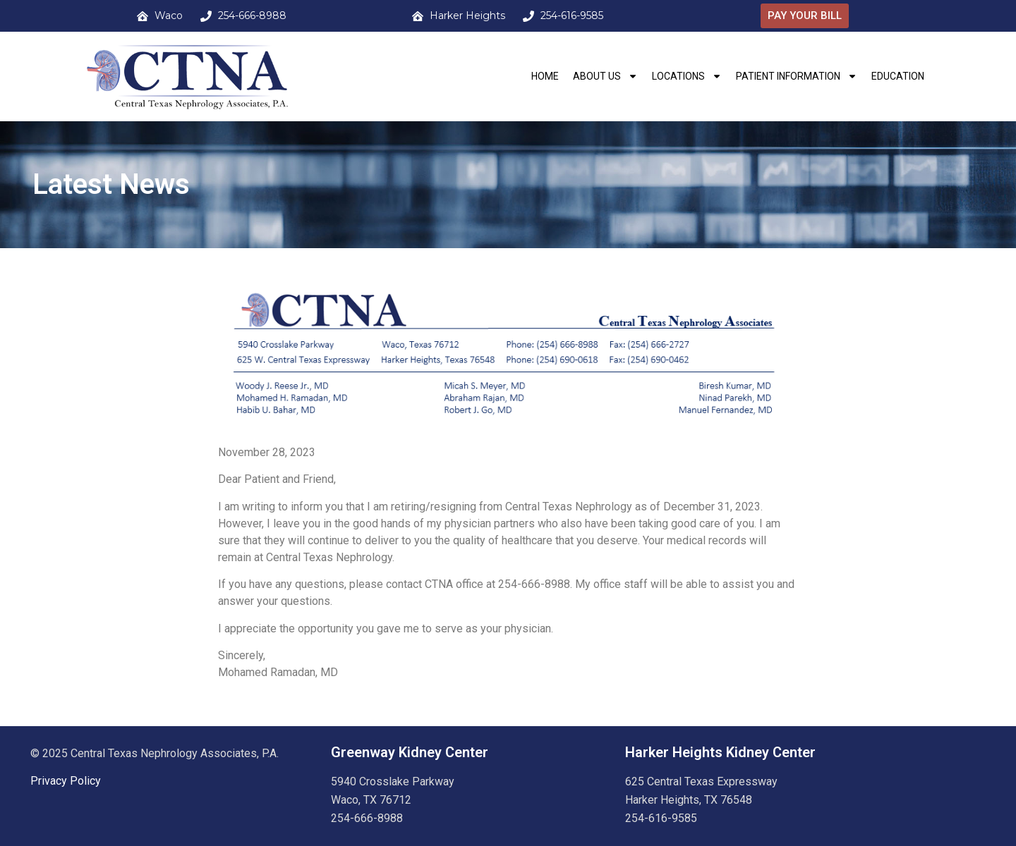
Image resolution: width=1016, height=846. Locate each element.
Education (897, 76)
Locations (687, 76)
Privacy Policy (65, 780)
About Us (605, 76)
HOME (545, 76)
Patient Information (796, 76)
